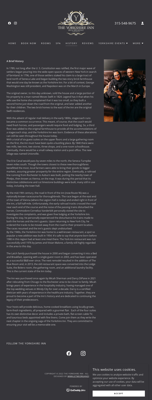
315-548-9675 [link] (125, 23)
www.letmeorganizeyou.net (83, 376)
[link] (9, 23)
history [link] (71, 43)
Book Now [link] (28, 43)
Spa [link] (58, 43)
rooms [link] (46, 43)
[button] (142, 23)
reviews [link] (88, 43)
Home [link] (12, 43)
